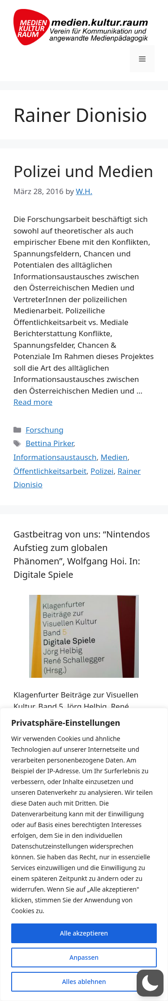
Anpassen (84, 957)
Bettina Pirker (49, 443)
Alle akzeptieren (84, 933)
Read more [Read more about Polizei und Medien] (32, 402)
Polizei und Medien (83, 171)
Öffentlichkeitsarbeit (49, 471)
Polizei (101, 471)
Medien (113, 457)
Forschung (44, 430)
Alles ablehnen (84, 981)
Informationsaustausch (55, 457)
